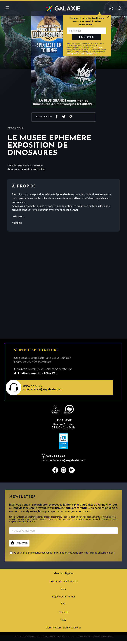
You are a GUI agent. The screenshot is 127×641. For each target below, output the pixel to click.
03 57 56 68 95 (32, 385)
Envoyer (86, 37)
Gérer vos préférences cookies (63, 627)
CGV (63, 588)
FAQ (63, 619)
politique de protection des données (82, 53)
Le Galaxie (97, 47)
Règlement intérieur (63, 596)
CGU (63, 604)
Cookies (63, 612)
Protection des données (64, 581)
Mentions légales (63, 573)
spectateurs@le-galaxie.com (42, 389)
